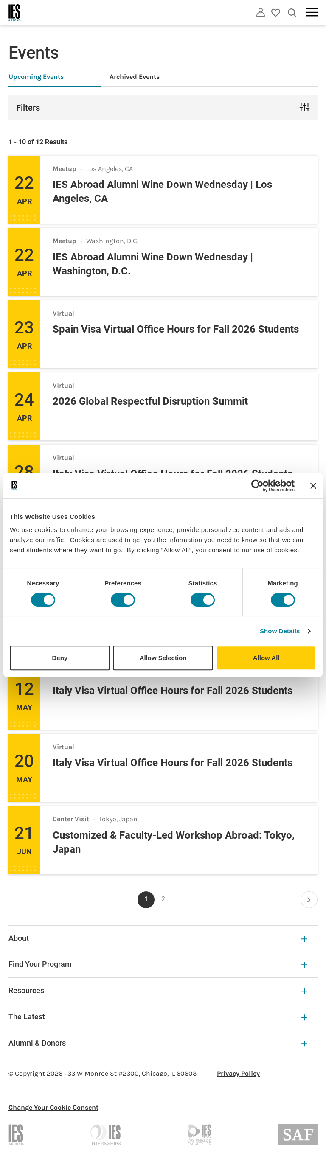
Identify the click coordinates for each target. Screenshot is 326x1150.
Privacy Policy (238, 1073)
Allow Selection (163, 657)
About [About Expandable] (157, 938)
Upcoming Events (36, 77)
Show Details (280, 631)
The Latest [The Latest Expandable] (157, 1016)
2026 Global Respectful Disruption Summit (150, 401)
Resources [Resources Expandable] (157, 990)
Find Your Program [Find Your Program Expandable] (157, 964)
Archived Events (135, 77)
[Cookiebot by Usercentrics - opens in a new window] (257, 485)
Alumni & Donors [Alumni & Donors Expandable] (157, 1042)
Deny (59, 657)
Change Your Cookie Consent (53, 1107)
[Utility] (260, 12)
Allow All (266, 657)
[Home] (14, 12)
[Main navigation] (312, 12)
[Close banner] (313, 486)
